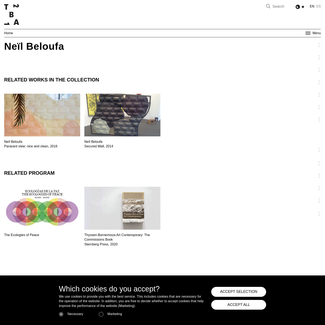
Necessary (75, 314)
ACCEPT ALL (238, 305)
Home (8, 33)
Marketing (115, 314)
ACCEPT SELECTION (238, 292)
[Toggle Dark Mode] (300, 7)
